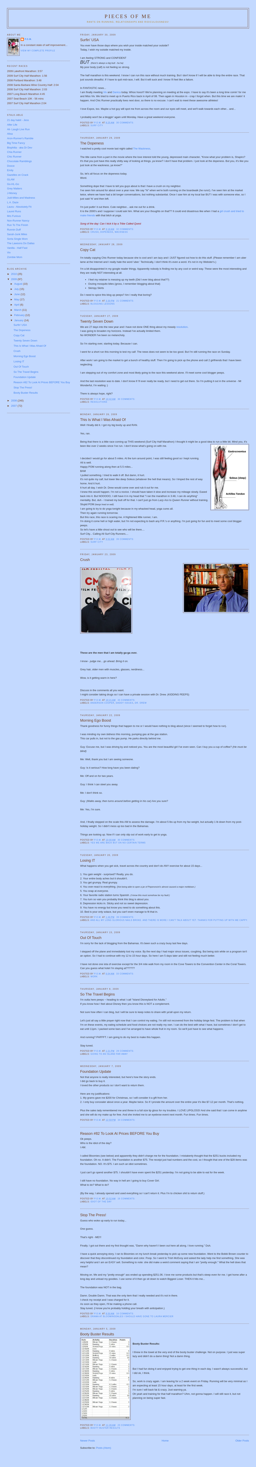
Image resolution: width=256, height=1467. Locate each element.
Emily (10, 170)
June (17, 294)
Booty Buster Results (97, 1334)
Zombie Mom (14, 257)
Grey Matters (14, 188)
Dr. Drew (141, 703)
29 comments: (125, 1051)
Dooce (11, 165)
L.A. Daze (12, 202)
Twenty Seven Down (96, 321)
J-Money (12, 193)
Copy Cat (87, 250)
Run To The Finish (17, 225)
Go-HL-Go (13, 184)
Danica (117, 92)
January (19, 320)
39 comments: (125, 539)
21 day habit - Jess (18, 120)
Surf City (97, 125)
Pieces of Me (128, 16)
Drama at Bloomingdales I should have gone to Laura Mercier (132, 1316)
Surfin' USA (89, 40)
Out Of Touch (91, 938)
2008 (14, 400)
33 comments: (127, 700)
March (18, 309)
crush (95, 232)
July (17, 289)
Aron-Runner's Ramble (20, 138)
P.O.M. (28, 39)
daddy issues (124, 703)
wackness (121, 232)
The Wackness (141, 148)
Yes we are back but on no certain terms (118, 843)
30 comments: (125, 123)
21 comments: (125, 301)
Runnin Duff (14, 229)
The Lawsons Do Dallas (20, 243)
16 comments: (127, 1199)
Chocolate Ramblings (19, 161)
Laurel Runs (14, 211)
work (94, 976)
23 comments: (127, 1425)
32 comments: (125, 229)
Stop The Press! (93, 1215)
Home (165, 1440)
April (17, 304)
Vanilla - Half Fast (17, 247)
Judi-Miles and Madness (21, 197)
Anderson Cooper (102, 703)
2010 (14, 273)
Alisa (10, 133)
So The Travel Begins (97, 994)
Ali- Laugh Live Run (18, 129)
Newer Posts (87, 1440)
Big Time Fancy (16, 142)
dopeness (106, 232)
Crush (85, 560)
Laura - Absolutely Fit (19, 206)
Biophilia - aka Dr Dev (19, 147)
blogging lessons (103, 304)
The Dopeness (92, 143)
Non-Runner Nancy (18, 220)
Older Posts (242, 1440)
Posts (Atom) (103, 1447)
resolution (182, 326)
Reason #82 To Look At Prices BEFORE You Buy (119, 1134)
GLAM (10, 179)
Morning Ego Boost (95, 720)
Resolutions (99, 402)
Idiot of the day (101, 1202)
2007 (14, 405)
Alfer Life (12, 124)
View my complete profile (38, 51)
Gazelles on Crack (17, 174)
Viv (105, 92)
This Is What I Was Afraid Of (103, 420)
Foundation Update (95, 1072)
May (17, 299)
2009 (14, 279)
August (18, 283)
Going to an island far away (109, 1054)
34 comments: (127, 1120)
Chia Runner (14, 151)
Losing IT (87, 860)
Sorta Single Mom (17, 238)
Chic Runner (14, 156)
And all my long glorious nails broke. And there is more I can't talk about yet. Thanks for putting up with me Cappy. (169, 920)
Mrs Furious (14, 215)
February (19, 315)
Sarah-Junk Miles (17, 234)
